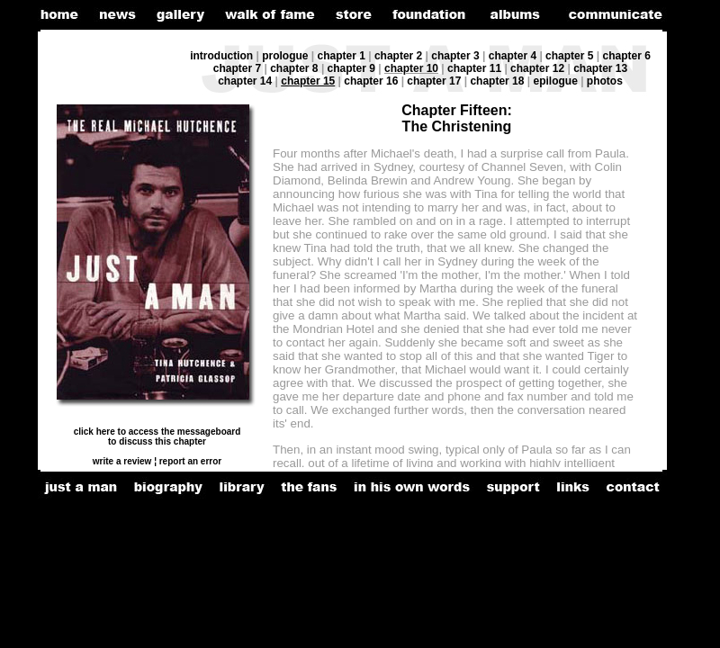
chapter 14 (245, 81)
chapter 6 (626, 56)
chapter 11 (474, 68)
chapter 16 (371, 81)
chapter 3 (455, 56)
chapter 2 (398, 56)
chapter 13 (600, 68)
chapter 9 (351, 68)
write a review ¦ (125, 461)
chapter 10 (411, 68)
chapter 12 (537, 68)
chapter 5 (569, 56)
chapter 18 (497, 81)
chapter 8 (294, 68)
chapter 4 (512, 56)
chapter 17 (434, 81)
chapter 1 (341, 56)
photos (605, 81)
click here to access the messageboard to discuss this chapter (157, 436)
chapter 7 (237, 68)
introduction (221, 56)
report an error (189, 461)
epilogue (556, 81)
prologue (285, 56)
